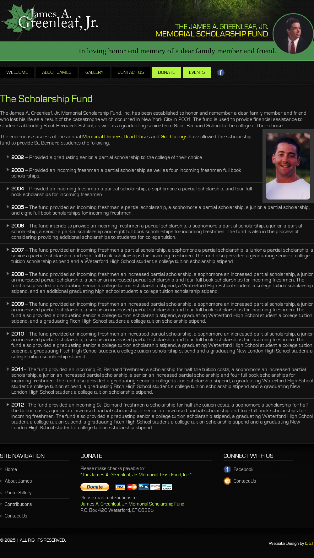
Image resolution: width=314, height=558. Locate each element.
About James (56, 73)
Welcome (17, 73)
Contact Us (16, 516)
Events (197, 73)
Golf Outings (174, 136)
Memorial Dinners (102, 136)
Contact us (131, 73)
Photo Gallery (18, 493)
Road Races (137, 136)
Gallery (94, 73)
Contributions (18, 504)
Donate (166, 73)
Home (11, 470)
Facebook (240, 470)
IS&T (309, 544)
